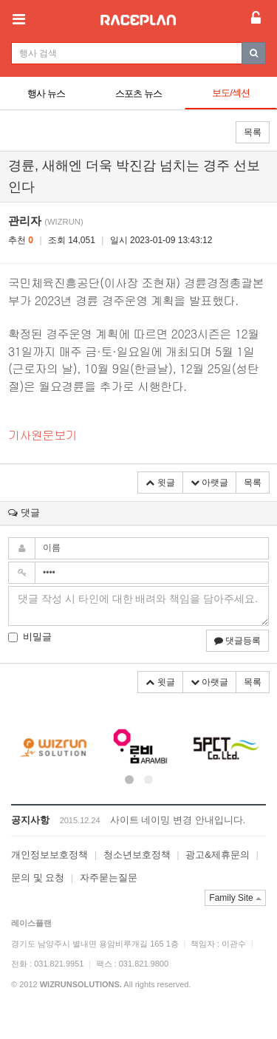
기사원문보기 (42, 434)
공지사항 (30, 819)
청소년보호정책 (137, 854)
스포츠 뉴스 (138, 93)
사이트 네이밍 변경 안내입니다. (177, 819)
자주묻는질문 (108, 877)
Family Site (235, 898)
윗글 (160, 482)
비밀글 (30, 636)
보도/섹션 (231, 92)
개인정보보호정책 (49, 854)
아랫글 (209, 482)
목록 (252, 132)
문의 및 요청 (37, 877)
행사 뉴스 (46, 93)
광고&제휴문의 (217, 854)
